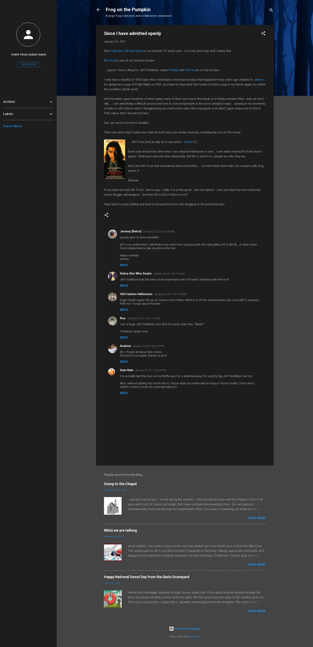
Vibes (187, 142)
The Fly (189, 70)
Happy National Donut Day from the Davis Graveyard (146, 577)
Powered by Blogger (185, 628)
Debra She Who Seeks (136, 273)
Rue (123, 318)
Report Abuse (12, 126)
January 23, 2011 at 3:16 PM (148, 346)
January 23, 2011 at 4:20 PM (150, 370)
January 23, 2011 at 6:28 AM (158, 231)
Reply (124, 265)
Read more (257, 518)
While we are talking (120, 530)
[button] (263, 34)
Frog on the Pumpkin (128, 9)
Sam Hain (126, 370)
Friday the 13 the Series (126, 51)
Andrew (125, 346)
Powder (174, 70)
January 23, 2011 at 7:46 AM (168, 273)
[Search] (271, 11)
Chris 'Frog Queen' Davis (28, 54)
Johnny (258, 79)
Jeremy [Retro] (130, 231)
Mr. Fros (109, 60)
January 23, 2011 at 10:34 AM (170, 294)
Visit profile (28, 64)
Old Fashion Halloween (136, 294)
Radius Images (193, 636)
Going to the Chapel (120, 484)
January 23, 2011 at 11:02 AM (143, 318)
